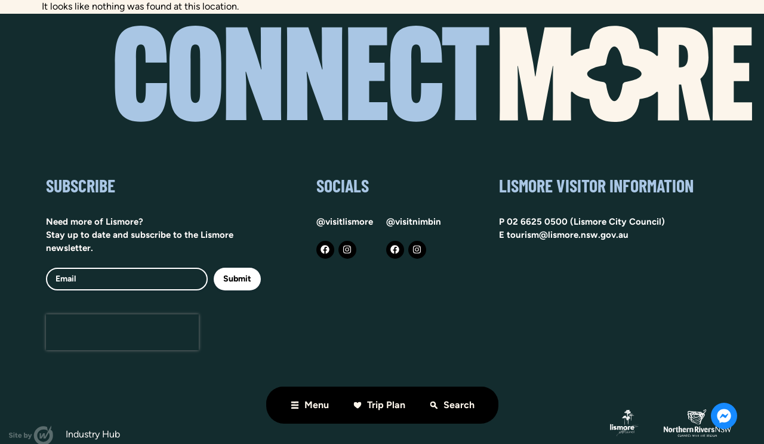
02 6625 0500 (537, 221)
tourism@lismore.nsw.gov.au (568, 234)
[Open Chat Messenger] (724, 416)
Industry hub (93, 434)
